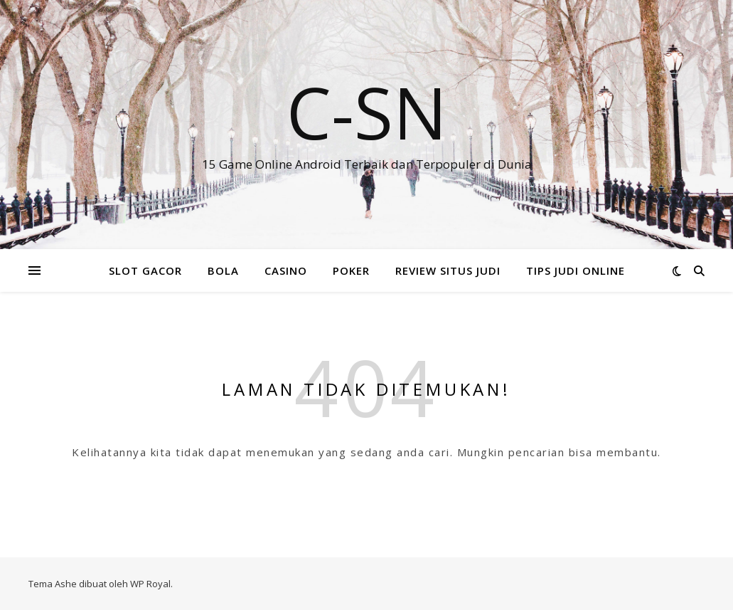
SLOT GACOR (145, 270)
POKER (351, 270)
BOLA (223, 270)
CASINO (285, 270)
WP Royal (150, 583)
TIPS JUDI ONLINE (575, 270)
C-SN (367, 111)
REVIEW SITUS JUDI (448, 270)
